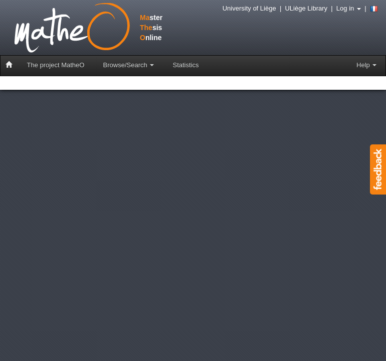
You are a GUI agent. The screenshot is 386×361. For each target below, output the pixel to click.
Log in (348, 8)
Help (366, 65)
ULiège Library (306, 8)
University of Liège (249, 8)
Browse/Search (128, 65)
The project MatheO (56, 65)
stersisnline (77, 28)
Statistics (185, 65)
